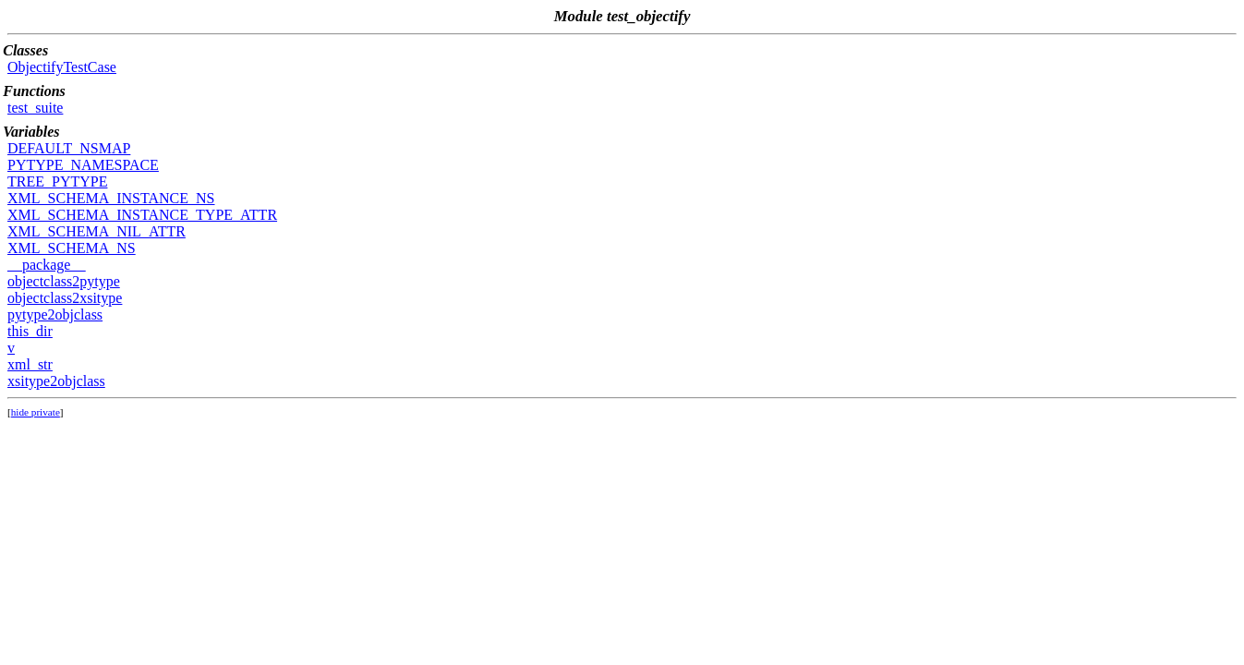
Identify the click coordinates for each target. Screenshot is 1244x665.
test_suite (35, 107)
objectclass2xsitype (64, 298)
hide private (35, 411)
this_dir (30, 331)
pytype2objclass (55, 314)
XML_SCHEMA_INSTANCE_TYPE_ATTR (142, 215)
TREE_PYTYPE (57, 181)
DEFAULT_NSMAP (68, 148)
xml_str (30, 364)
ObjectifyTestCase (61, 67)
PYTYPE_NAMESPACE (83, 165)
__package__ (46, 264)
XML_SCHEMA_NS (71, 248)
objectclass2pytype (63, 281)
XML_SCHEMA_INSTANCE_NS (111, 198)
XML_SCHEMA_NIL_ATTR (96, 231)
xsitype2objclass (56, 381)
